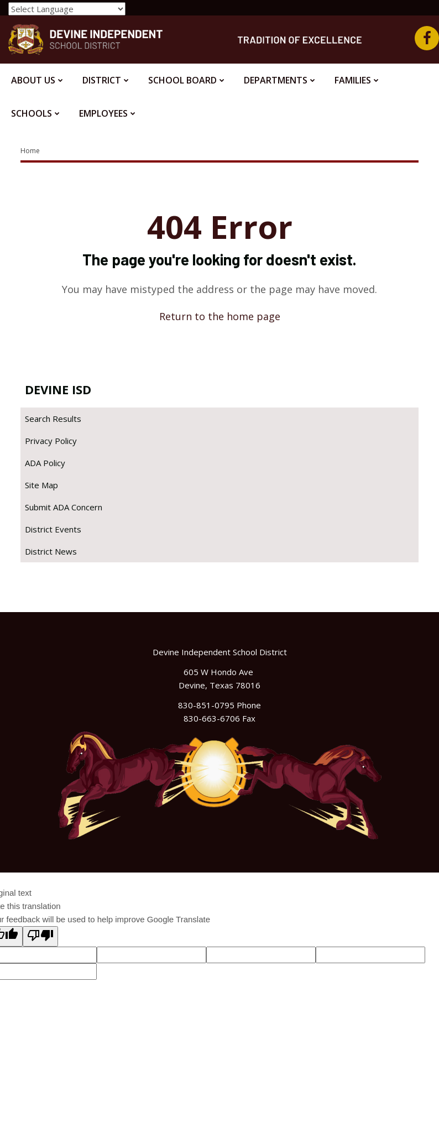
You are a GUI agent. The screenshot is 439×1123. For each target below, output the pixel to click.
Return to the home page (219, 316)
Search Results (53, 418)
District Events (53, 529)
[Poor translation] (40, 936)
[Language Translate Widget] (67, 8)
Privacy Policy (51, 440)
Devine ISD (58, 389)
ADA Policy (45, 462)
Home (30, 150)
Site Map (41, 484)
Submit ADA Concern (63, 507)
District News (51, 551)
